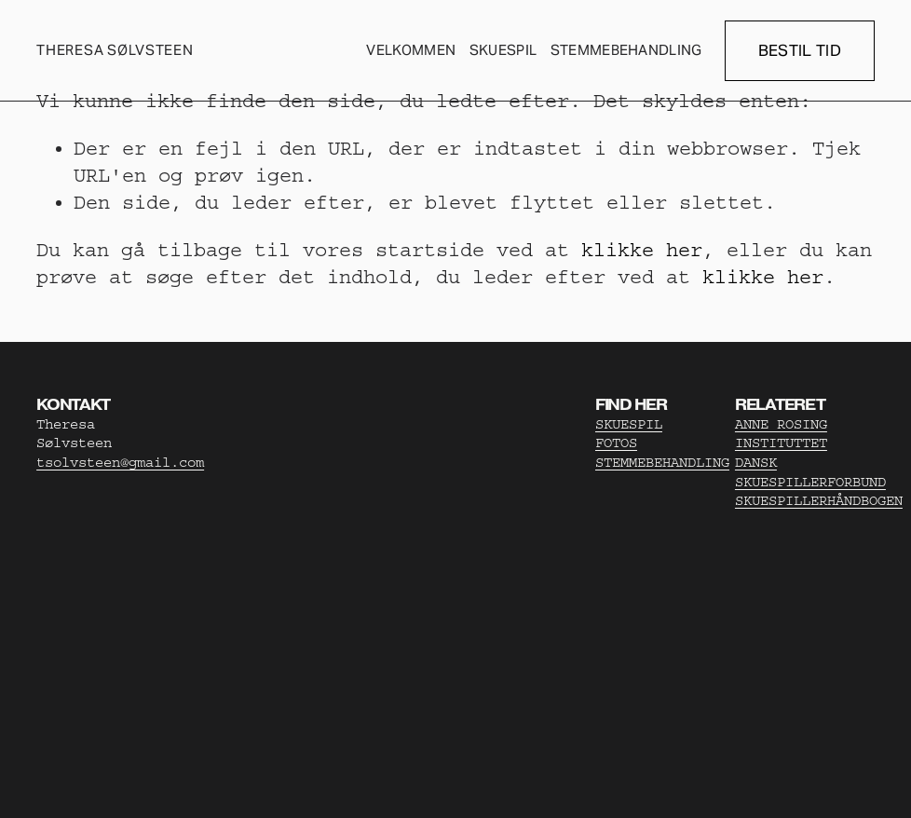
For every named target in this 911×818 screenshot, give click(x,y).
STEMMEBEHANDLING (662, 462)
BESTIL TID (799, 50)
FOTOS (616, 443)
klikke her (641, 250)
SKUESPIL (628, 424)
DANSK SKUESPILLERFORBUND (810, 472)
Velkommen (411, 50)
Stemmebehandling (626, 50)
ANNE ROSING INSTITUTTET (781, 434)
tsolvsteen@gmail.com (120, 462)
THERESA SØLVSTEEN (115, 50)
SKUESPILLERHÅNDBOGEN (819, 501)
